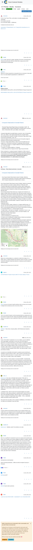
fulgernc (5, 272)
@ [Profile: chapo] (2, 475)
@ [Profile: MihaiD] (3, 71)
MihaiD (4, 57)
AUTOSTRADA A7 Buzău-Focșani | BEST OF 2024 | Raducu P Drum (15, 274)
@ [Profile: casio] (2, 59)
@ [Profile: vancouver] (3, 378)
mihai (4, 494)
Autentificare (10, 539)
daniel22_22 (5, 326)
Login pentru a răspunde (26, 11)
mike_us (5, 375)
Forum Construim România (15, 2)
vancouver (5, 118)
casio (4, 69)
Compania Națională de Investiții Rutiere (13, 122)
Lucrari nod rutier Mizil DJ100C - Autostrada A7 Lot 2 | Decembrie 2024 (15, 496)
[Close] (30, 523)
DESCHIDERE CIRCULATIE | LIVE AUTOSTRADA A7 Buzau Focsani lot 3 (16, 92)
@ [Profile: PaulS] (2, 485)
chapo (4, 457)
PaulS (4, 86)
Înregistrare (5, 539)
